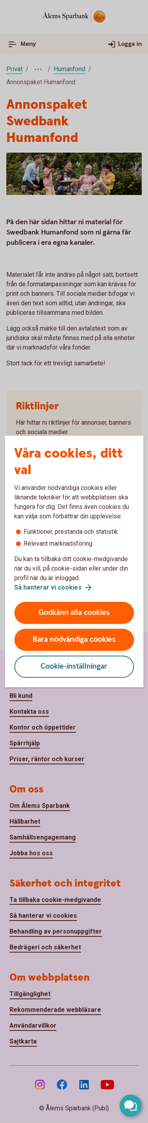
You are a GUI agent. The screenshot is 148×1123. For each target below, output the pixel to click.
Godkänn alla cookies (74, 613)
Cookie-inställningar (74, 666)
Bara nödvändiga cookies (74, 640)
